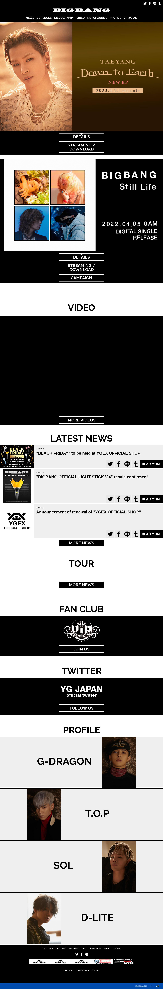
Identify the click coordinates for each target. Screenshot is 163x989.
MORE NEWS (81, 542)
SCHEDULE (44, 17)
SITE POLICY (68, 970)
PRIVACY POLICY (82, 970)
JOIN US (81, 649)
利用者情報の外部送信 (141, 986)
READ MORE (151, 464)
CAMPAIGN (81, 277)
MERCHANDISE (97, 17)
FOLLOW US (81, 708)
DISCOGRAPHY (64, 17)
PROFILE (115, 17)
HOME (44, 948)
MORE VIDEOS (81, 420)
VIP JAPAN (130, 17)
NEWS (30, 17)
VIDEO (80, 17)
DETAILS (81, 136)
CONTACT (96, 970)
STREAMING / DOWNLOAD (81, 147)
